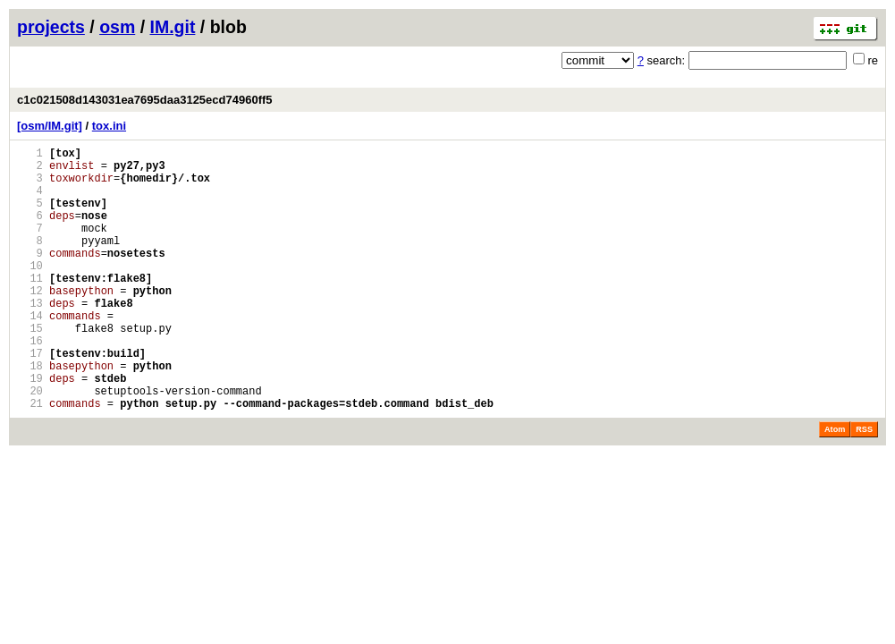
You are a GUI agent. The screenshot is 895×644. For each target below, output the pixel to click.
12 (30, 322)
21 (30, 459)
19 (30, 428)
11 (30, 307)
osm (117, 27)
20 (30, 444)
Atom (834, 485)
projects (51, 27)
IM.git (173, 27)
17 (30, 398)
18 (30, 413)
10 (30, 292)
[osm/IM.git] (49, 125)
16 (30, 383)
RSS (864, 485)
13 (30, 337)
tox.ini (109, 125)
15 (30, 368)
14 (30, 352)
